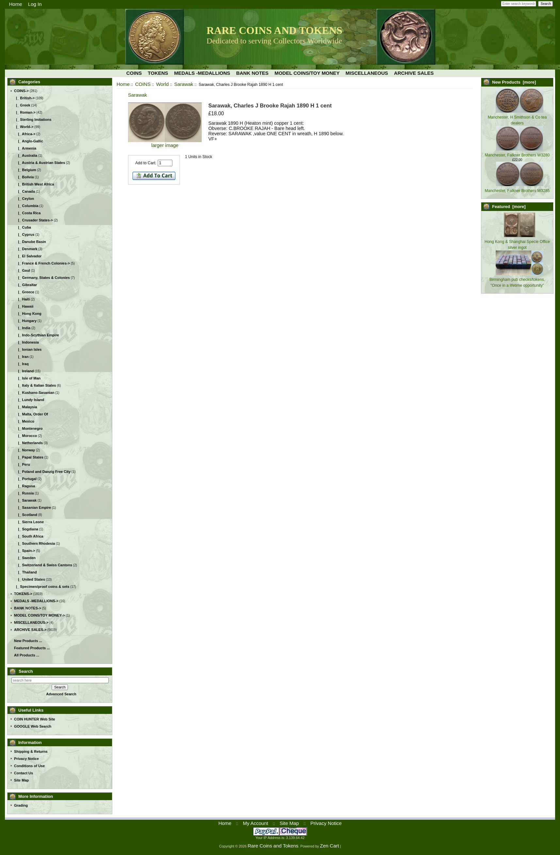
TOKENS (158, 73)
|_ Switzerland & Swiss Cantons (43, 565)
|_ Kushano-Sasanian (34, 393)
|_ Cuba (22, 227)
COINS (143, 84)
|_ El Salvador (27, 256)
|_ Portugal (25, 479)
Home (15, 4)
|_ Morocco (25, 436)
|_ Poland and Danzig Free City (42, 472)
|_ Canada (24, 191)
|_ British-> (24, 98)
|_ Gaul (22, 270)
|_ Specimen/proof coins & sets (41, 587)
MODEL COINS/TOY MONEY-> (39, 615)
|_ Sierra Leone (29, 522)
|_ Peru (22, 464)
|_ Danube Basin (30, 242)
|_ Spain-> (24, 551)
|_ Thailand (25, 572)
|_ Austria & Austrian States (39, 163)
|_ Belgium (25, 170)
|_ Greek (22, 105)
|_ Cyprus (24, 234)
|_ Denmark (26, 249)
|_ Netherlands (28, 443)
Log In (35, 4)
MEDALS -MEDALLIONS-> (36, 601)
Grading (21, 805)
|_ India (22, 328)
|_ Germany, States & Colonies (42, 278)
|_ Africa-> (24, 134)
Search (26, 671)
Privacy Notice (26, 759)
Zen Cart (329, 845)
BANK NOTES (252, 73)
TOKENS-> (23, 594)
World (162, 84)
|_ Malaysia (25, 407)
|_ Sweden (25, 558)
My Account (255, 823)
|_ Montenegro (28, 428)
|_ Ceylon (24, 199)
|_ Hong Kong (27, 313)
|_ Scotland (25, 515)
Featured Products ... (32, 648)
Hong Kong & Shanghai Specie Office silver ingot (517, 242)
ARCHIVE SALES (414, 73)
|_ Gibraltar (25, 285)
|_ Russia (24, 493)
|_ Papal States (28, 457)
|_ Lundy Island (29, 400)
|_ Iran (21, 357)
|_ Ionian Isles (27, 349)
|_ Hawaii (23, 306)
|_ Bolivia (24, 177)
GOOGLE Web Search (32, 726)
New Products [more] (514, 82)
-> (21, 91)
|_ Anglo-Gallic (28, 141)
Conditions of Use (29, 766)
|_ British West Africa (34, 184)
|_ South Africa (28, 536)
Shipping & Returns (31, 751)
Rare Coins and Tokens (273, 845)
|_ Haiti (22, 299)
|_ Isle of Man (27, 378)
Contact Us (23, 773)
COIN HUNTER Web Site (34, 719)
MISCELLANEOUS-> (31, 622)
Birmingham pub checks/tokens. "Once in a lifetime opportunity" (517, 279)
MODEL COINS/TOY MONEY (307, 73)
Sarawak (183, 84)
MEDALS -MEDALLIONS (202, 73)
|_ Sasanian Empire (32, 507)
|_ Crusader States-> (33, 220)
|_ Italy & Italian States (35, 385)
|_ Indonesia (26, 342)
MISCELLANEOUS (366, 73)
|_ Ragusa (24, 486)
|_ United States (29, 579)
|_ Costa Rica (27, 213)
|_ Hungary (25, 321)
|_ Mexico (24, 421)
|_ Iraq (21, 364)
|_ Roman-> (25, 112)
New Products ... (28, 641)
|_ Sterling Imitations (32, 119)
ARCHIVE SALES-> (30, 630)
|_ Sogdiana (26, 529)
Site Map (21, 780)
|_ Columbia (26, 206)
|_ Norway (24, 450)
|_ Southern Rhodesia (34, 543)
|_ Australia (25, 155)
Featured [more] (509, 206)
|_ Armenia (25, 148)
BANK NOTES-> (27, 608)
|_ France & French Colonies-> (42, 263)
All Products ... (26, 655)
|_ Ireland (24, 371)
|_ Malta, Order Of (31, 414)
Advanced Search (61, 694)
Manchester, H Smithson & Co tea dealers (517, 117)
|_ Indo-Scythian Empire (36, 335)
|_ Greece (24, 292)
